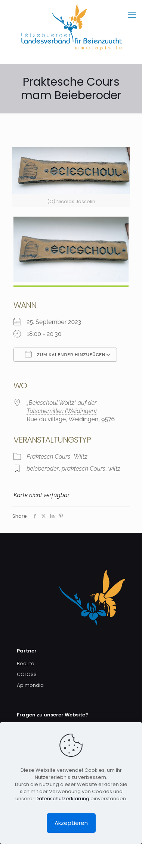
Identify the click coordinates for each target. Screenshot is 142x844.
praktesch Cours (83, 468)
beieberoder (43, 468)
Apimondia (30, 685)
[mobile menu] (132, 15)
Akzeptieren (71, 823)
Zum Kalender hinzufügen (65, 354)
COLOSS (27, 674)
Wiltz (80, 456)
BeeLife (25, 663)
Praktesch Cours (48, 456)
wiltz (114, 468)
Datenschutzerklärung (62, 798)
